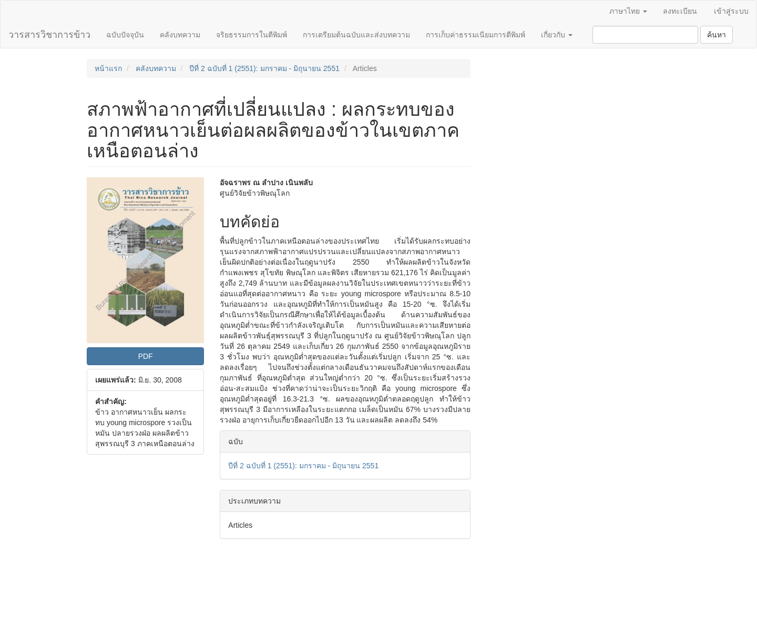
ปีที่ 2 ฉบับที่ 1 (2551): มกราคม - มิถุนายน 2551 (264, 68)
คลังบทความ (180, 35)
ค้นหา (716, 35)
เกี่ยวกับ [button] (556, 35)
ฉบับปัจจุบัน (125, 35)
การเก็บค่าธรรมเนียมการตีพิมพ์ (475, 35)
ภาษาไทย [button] (628, 11)
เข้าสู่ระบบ (731, 11)
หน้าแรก (108, 68)
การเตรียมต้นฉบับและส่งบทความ (356, 35)
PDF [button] (145, 356)
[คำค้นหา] (645, 35)
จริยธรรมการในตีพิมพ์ (251, 35)
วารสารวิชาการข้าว (49, 34)
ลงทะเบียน (680, 11)
